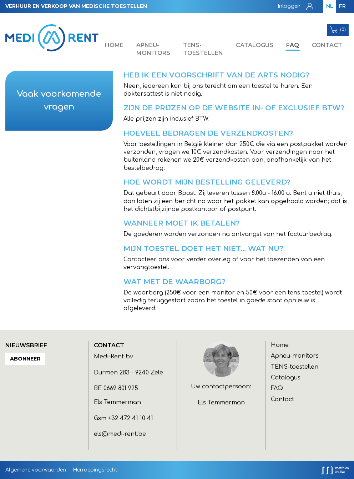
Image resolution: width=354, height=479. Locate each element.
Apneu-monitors (153, 49)
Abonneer (25, 359)
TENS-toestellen (203, 49)
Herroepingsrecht (95, 470)
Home (114, 45)
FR (342, 6)
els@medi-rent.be (120, 434)
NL (329, 6)
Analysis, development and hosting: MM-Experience (335, 469)
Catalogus (254, 45)
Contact (327, 45)
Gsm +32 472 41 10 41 (123, 418)
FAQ (292, 45)
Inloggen (289, 6)
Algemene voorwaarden (35, 470)
